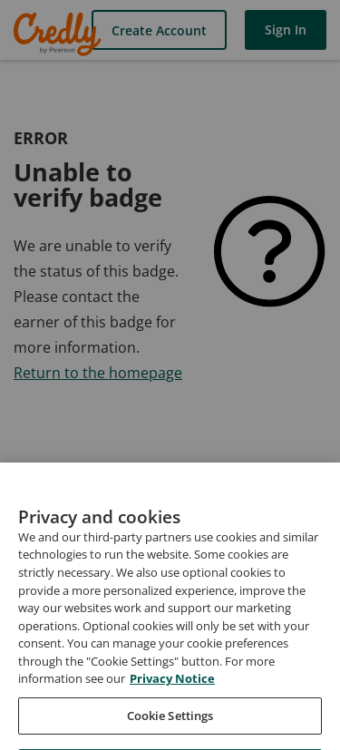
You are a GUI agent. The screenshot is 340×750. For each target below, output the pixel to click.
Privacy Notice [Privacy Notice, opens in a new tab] (172, 695)
